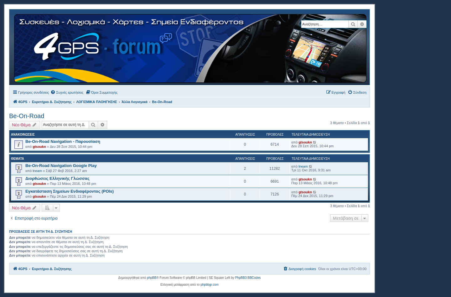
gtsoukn (39, 146)
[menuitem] (66, 92)
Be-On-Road (26, 115)
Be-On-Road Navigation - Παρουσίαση (62, 141)
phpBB (151, 277)
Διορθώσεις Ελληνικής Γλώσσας (57, 178)
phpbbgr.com (209, 284)
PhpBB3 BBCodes (248, 277)
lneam (37, 171)
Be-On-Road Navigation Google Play (61, 165)
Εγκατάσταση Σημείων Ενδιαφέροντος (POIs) (69, 191)
